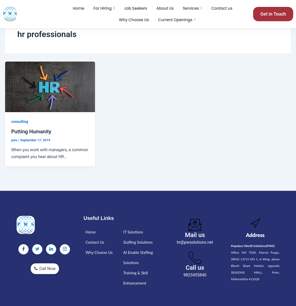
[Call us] (194, 257)
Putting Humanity (31, 131)
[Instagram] (65, 249)
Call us (195, 267)
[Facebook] (23, 249)
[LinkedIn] (51, 249)
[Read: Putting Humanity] (50, 87)
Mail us (195, 235)
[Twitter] (37, 249)
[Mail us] (194, 224)
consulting (19, 122)
